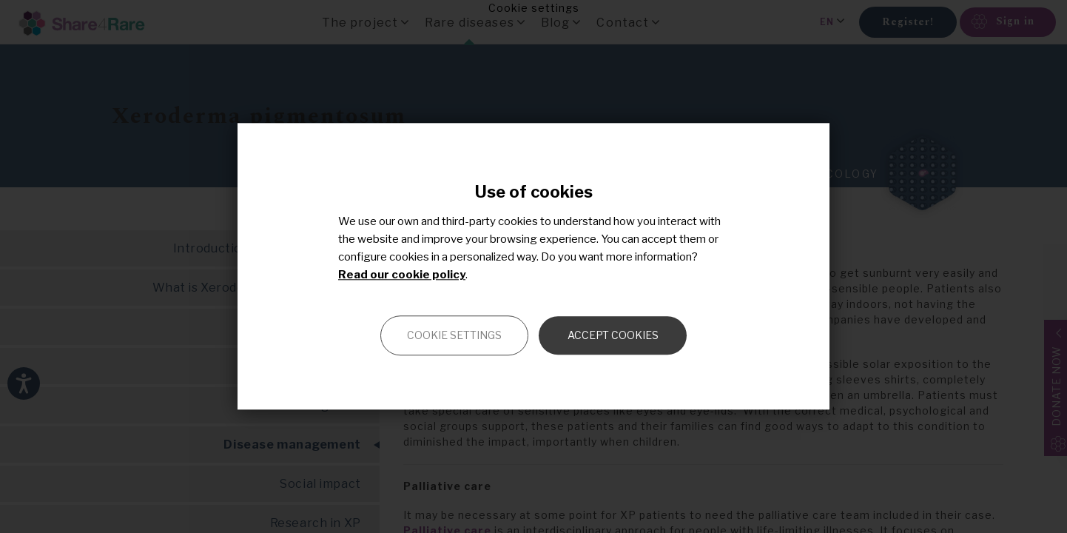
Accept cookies (613, 335)
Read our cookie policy (401, 275)
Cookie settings (454, 335)
